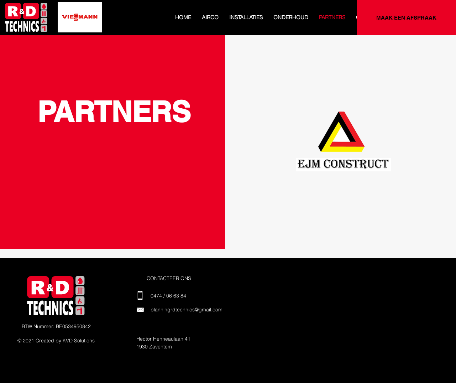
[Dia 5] (73, 22)
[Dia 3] (57, 22)
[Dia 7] (88, 22)
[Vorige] (64, 17)
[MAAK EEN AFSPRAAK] (406, 17)
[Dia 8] (96, 22)
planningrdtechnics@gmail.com (186, 309)
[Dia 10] (112, 22)
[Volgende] (96, 17)
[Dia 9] (104, 22)
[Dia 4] (65, 22)
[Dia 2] (48, 22)
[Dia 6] (80, 22)
